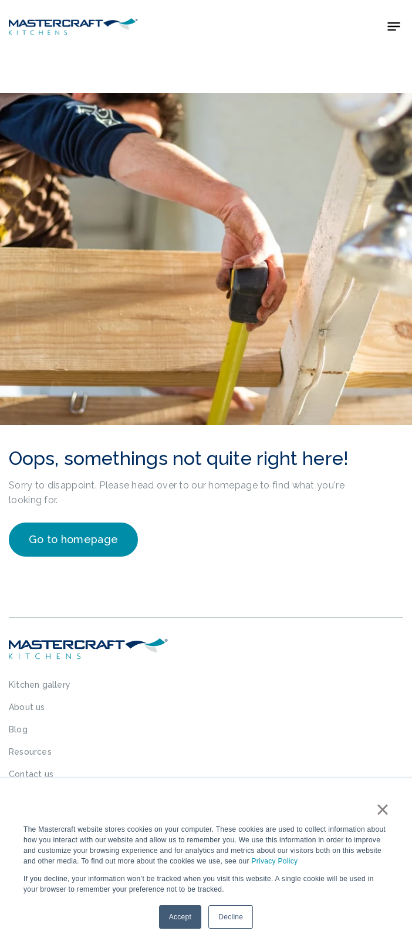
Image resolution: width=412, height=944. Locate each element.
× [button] (383, 809)
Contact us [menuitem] (31, 774)
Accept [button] (180, 917)
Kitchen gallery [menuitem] (39, 684)
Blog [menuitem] (18, 729)
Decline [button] (230, 917)
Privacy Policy (274, 861)
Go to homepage (73, 539)
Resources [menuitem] (30, 751)
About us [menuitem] (27, 707)
